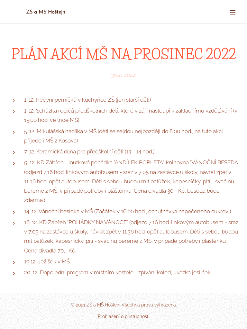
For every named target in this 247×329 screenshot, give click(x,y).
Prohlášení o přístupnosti (124, 316)
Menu (232, 12)
